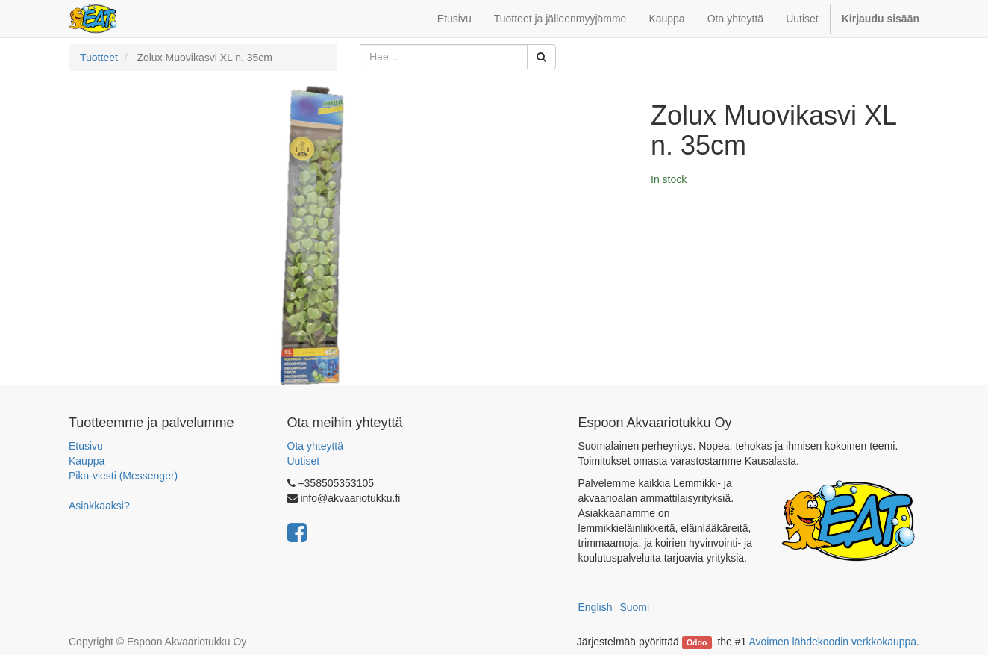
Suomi (634, 607)
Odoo (697, 642)
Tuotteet (99, 57)
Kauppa (86, 461)
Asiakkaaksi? (99, 506)
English (595, 607)
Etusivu (86, 446)
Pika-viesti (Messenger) (123, 476)
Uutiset (303, 461)
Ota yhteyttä (315, 446)
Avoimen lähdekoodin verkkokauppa (832, 642)
